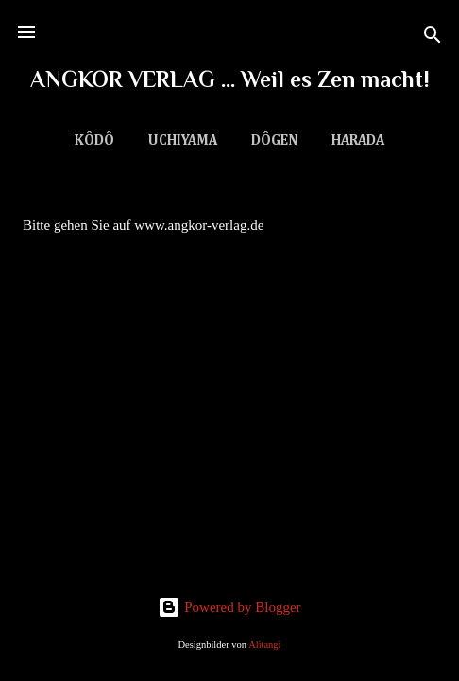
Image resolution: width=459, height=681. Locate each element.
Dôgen (274, 140)
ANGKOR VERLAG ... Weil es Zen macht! (230, 79)
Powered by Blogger (229, 607)
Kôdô (94, 140)
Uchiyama (182, 140)
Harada (358, 140)
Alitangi (264, 644)
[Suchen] (432, 38)
